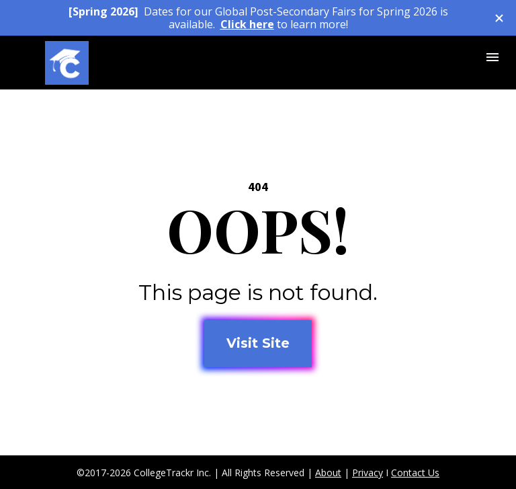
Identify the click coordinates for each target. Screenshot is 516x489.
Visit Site (258, 343)
